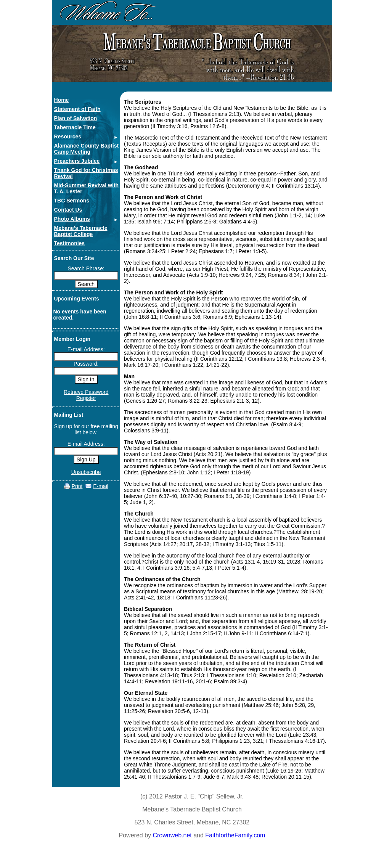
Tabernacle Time (75, 127)
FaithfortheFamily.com (235, 835)
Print (77, 486)
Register (86, 398)
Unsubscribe (86, 472)
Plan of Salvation (75, 118)
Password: (86, 364)
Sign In (86, 379)
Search (86, 284)
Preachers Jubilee (77, 161)
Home (61, 100)
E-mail (100, 486)
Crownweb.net (172, 835)
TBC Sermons (72, 201)
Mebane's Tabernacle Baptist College (81, 231)
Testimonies (69, 243)
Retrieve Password (86, 392)
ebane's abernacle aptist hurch (196, 42)
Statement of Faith (77, 109)
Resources (68, 136)
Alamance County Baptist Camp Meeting (86, 149)
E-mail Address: (86, 349)
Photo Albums (72, 219)
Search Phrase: (86, 268)
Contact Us (68, 210)
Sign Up (86, 459)
